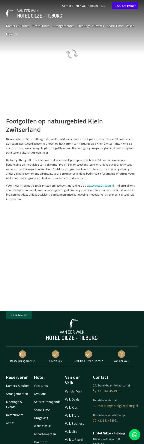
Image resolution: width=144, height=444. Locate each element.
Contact (67, 5)
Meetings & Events (90, 26)
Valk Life (71, 431)
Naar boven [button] (18, 315)
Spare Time (115, 26)
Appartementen (45, 434)
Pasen (130, 26)
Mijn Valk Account (87, 5)
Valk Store (72, 415)
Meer (12, 34)
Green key (55, 356)
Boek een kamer (125, 6)
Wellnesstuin (43, 426)
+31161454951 (105, 420)
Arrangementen (63, 26)
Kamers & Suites (17, 26)
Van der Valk (121, 356)
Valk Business (74, 423)
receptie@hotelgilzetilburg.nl (115, 406)
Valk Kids (71, 407)
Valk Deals (72, 399)
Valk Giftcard (74, 439)
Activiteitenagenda (47, 402)
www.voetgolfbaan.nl (100, 185)
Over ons (40, 394)
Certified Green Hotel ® (88, 356)
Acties (10, 423)
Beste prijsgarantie (22, 356)
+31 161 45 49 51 (107, 391)
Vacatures (41, 385)
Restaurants (41, 26)
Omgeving (41, 418)
